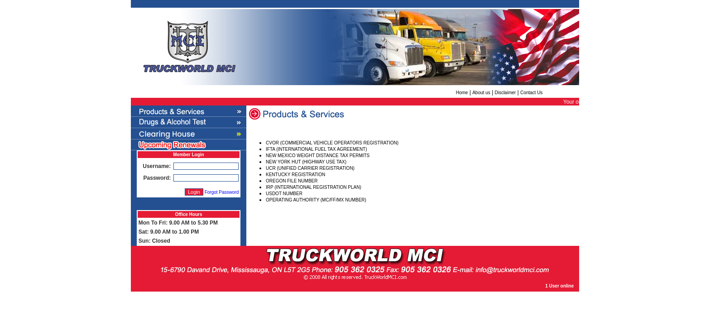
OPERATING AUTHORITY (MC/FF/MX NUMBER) (316, 199)
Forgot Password (222, 192)
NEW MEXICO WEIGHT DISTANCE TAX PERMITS (317, 155)
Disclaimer (505, 92)
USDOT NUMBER (284, 193)
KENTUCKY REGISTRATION (295, 174)
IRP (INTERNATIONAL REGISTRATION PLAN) (313, 187)
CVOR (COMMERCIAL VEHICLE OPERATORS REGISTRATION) (332, 142)
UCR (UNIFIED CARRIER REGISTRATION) (310, 168)
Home (462, 92)
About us (481, 92)
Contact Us (531, 92)
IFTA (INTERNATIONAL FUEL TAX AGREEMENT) (316, 149)
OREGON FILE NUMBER (291, 180)
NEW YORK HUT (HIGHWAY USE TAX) (306, 161)
